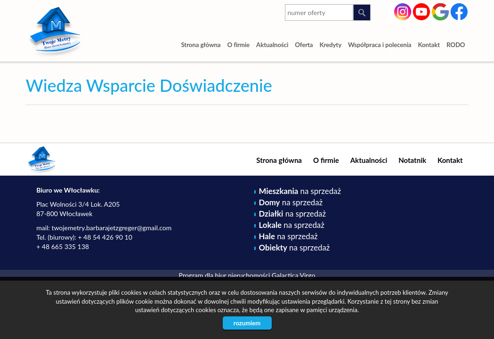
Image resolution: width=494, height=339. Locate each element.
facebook (459, 11)
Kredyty (330, 44)
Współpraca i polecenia (379, 44)
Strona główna (200, 44)
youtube (421, 11)
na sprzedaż (300, 191)
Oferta (304, 44)
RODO (455, 44)
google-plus (440, 13)
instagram (403, 11)
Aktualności (272, 44)
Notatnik (412, 160)
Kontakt (429, 44)
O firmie (238, 44)
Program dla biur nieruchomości (225, 275)
